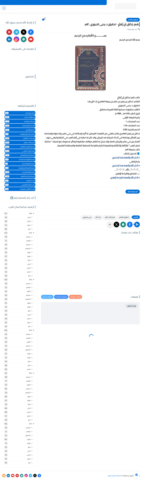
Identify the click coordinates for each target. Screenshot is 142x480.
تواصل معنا (49, 2)
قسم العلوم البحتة (20, 163)
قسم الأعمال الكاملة (20, 146)
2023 (30, 330)
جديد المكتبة (100, 2)
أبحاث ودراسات (20, 113)
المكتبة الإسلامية (70, 9)
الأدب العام (47, 9)
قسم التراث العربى (20, 151)
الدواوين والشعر (133, 19)
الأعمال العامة (21, 9)
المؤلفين (82, 9)
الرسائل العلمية (20, 121)
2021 (30, 423)
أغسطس (27, 248)
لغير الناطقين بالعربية (20, 189)
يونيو (28, 256)
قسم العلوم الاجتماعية (20, 159)
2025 (30, 232)
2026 (30, 213)
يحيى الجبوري (87, 217)
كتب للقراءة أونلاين (20, 184)
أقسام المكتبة (93, 9)
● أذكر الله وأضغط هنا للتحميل (126, 157)
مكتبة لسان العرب (114, 475)
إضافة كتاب (40, 2)
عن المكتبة (59, 2)
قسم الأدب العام (110, 217)
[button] (130, 224)
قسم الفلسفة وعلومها (20, 167)
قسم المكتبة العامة (20, 176)
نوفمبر (28, 240)
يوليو (28, 252)
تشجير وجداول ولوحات (20, 134)
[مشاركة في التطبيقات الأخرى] (110, 224)
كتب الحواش (20, 180)
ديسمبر (28, 236)
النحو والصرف (20, 129)
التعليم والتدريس (34, 9)
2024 (30, 279)
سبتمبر (28, 244)
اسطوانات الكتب (20, 117)
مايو (29, 260)
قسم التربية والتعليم (20, 155)
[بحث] (4, 9)
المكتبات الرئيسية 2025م (85, 2)
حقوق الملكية (70, 2)
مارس (28, 221)
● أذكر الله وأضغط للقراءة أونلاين (125, 178)
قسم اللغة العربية (20, 172)
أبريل (29, 217)
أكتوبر (28, 291)
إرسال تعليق (131, 305)
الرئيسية (103, 9)
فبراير (28, 225)
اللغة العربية (57, 9)
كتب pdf (98, 217)
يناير (29, 229)
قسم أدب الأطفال (20, 138)
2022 (30, 373)
